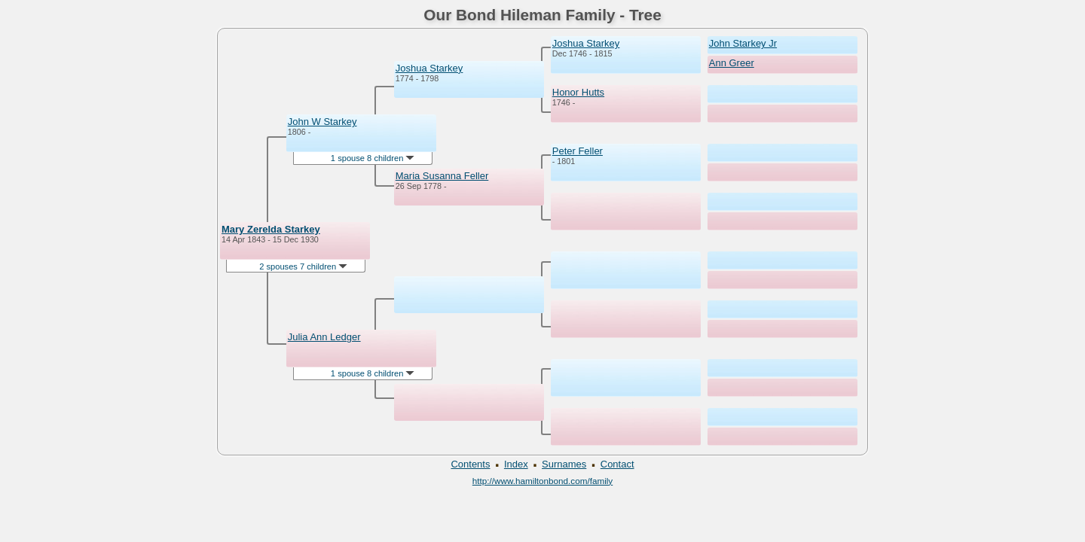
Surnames (564, 464)
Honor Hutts (578, 92)
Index (516, 464)
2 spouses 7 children (303, 266)
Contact (617, 464)
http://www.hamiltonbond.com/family (542, 481)
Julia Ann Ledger (324, 337)
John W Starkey (322, 121)
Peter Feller (577, 151)
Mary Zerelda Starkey (271, 229)
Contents (470, 464)
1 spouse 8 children (373, 158)
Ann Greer (731, 63)
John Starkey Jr (743, 43)
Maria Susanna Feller (442, 175)
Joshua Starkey (429, 68)
